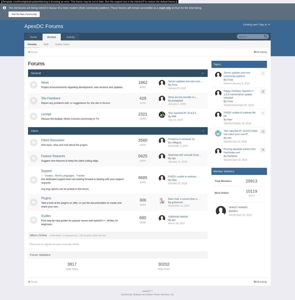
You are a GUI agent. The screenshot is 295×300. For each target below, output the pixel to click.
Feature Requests (53, 156)
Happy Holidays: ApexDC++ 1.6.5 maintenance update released (239, 94)
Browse (51, 37)
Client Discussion (52, 140)
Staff (46, 44)
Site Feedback (50, 98)
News (45, 82)
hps (174, 158)
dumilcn (233, 211)
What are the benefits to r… (183, 97)
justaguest (177, 100)
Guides (49, 175)
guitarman (177, 202)
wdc (229, 137)
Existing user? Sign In (256, 24)
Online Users (62, 44)
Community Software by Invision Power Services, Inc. (147, 294)
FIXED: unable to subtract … (183, 176)
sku (174, 220)
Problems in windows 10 (181, 139)
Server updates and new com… (185, 81)
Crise (174, 84)
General (36, 73)
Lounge (46, 114)
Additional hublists (178, 216)
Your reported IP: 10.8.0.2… (183, 113)
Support (46, 170)
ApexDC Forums (43, 26)
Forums (32, 44)
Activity (70, 37)
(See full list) (99, 235)
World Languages (64, 175)
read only (165, 7)
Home (33, 37)
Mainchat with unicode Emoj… (184, 154)
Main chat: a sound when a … (184, 198)
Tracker (80, 175)
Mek (174, 116)
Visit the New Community (24, 14)
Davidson (232, 156)
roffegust (176, 142)
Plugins (46, 198)
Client (34, 130)
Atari (174, 179)
